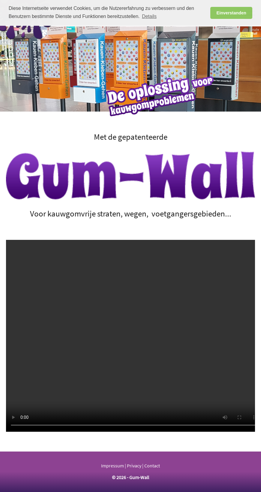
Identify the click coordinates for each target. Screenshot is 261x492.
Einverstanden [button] (231, 12)
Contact (152, 466)
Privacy (134, 466)
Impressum (112, 466)
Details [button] (149, 16)
